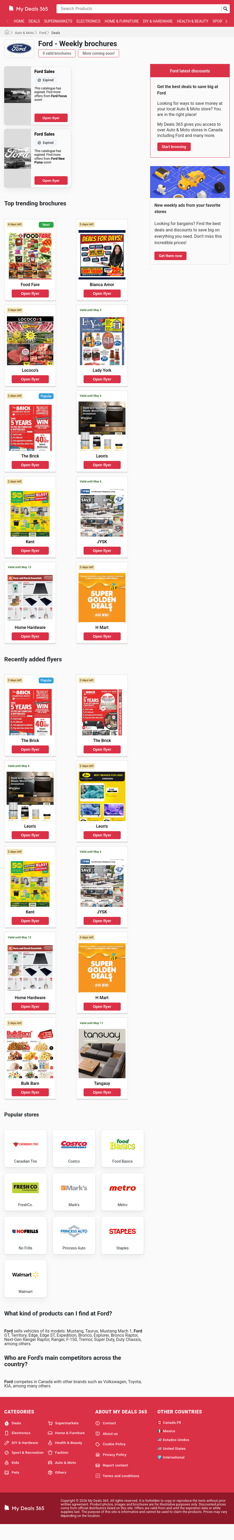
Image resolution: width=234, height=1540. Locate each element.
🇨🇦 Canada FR (169, 1437)
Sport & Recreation (24, 1467)
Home (19, 21)
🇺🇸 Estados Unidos (173, 1454)
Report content (111, 1480)
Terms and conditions (117, 1490)
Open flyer (50, 118)
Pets (11, 1487)
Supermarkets (58, 21)
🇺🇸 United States (171, 1463)
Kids (11, 1477)
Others (57, 1487)
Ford (42, 33)
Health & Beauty (192, 21)
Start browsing (174, 147)
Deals (34, 21)
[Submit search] (225, 9)
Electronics (88, 21)
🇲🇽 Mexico (166, 1446)
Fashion (58, 1467)
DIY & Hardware (158, 21)
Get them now (170, 256)
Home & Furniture (122, 21)
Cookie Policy (110, 1459)
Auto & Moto (24, 33)
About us (106, 1448)
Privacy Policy (111, 1469)
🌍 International (170, 1472)
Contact (105, 1437)
